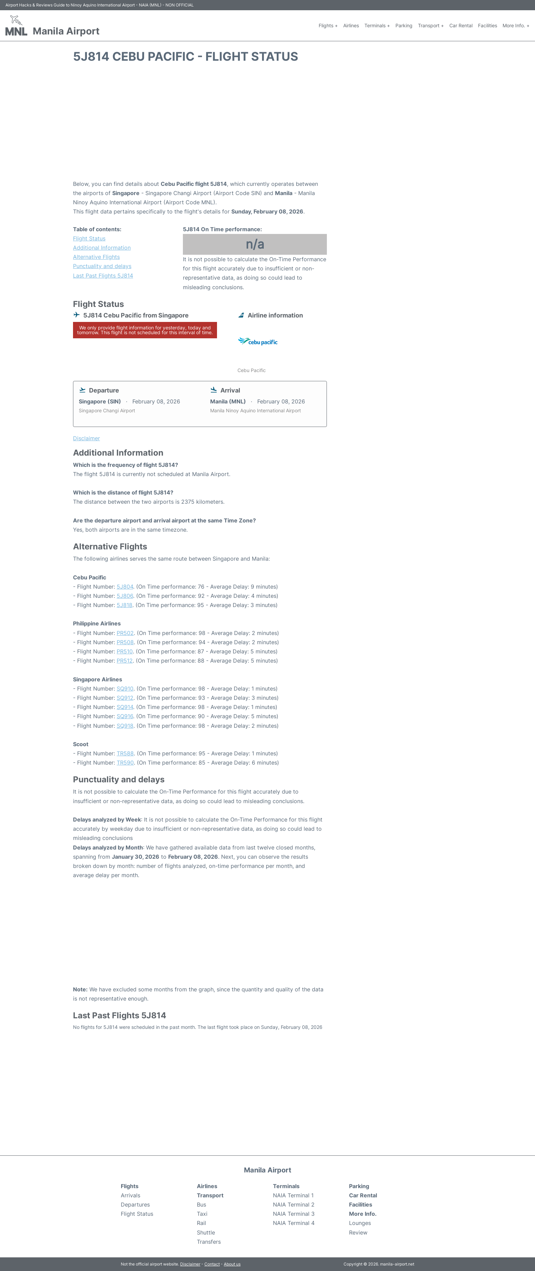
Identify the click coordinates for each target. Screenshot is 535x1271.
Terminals (286, 1186)
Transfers (209, 1241)
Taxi (202, 1213)
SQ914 (125, 707)
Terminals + (377, 25)
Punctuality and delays (102, 266)
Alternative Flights (96, 256)
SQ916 (125, 716)
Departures (135, 1204)
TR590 (125, 762)
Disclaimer (190, 1264)
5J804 (125, 586)
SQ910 (125, 688)
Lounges (360, 1223)
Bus (201, 1204)
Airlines (351, 25)
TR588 (125, 753)
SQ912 (125, 697)
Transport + (431, 25)
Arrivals (130, 1195)
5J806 (125, 595)
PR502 (125, 633)
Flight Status (89, 238)
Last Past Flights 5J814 (103, 275)
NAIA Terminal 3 (294, 1213)
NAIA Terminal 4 (294, 1223)
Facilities (487, 25)
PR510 (125, 651)
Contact (212, 1264)
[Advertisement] (267, 125)
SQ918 (125, 725)
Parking (404, 25)
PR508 (125, 642)
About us (232, 1264)
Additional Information (102, 247)
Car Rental (461, 25)
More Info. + (516, 25)
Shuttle (206, 1232)
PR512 (125, 660)
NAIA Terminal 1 (293, 1195)
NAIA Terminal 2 (294, 1204)
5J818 (124, 605)
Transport (210, 1195)
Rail (201, 1223)
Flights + (328, 25)
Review (358, 1232)
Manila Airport (66, 31)
